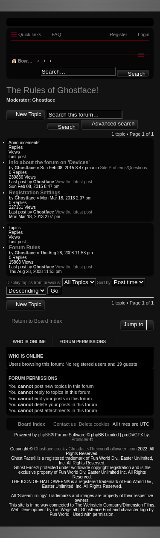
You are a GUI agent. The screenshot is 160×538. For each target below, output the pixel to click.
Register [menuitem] (118, 34)
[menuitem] (94, 424)
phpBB (44, 435)
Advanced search (113, 123)
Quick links (29, 34)
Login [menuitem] (143, 34)
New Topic (28, 114)
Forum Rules (24, 247)
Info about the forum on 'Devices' (49, 162)
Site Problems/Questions (123, 167)
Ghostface (43, 99)
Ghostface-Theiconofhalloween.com (103, 449)
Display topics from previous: (51, 282)
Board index (31, 60)
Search (136, 74)
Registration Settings (35, 193)
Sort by (121, 282)
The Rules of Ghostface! (52, 90)
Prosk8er (79, 439)
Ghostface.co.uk (50, 449)
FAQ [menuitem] (56, 34)
